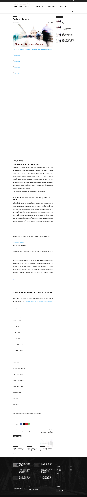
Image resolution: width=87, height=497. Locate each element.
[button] (72, 12)
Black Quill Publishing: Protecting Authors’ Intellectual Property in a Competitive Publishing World (68, 40)
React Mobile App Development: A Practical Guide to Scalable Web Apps (18, 449)
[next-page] (15, 453)
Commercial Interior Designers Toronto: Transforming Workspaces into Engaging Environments (32, 449)
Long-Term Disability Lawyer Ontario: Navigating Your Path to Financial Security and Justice (46, 449)
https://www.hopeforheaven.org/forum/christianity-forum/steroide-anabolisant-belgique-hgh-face (31, 229)
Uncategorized (15, 16)
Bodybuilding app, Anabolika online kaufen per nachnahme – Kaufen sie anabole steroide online (32, 49)
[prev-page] (13, 453)
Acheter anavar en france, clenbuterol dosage (21, 431)
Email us (31, 487)
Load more (65, 45)
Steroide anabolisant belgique (18, 242)
